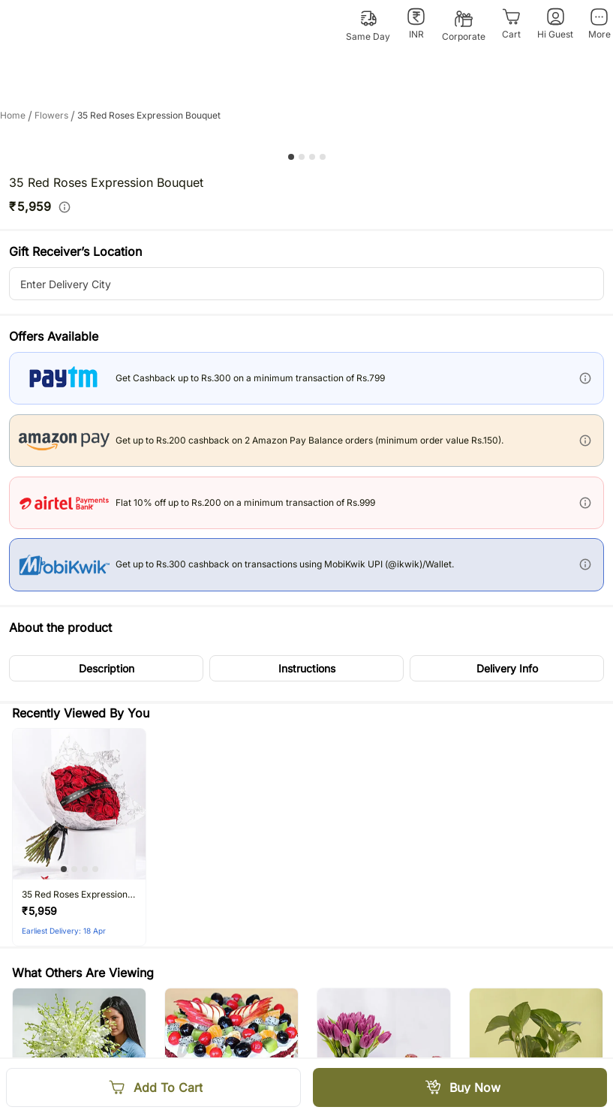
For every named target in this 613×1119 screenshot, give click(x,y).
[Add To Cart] (153, 1087)
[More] (599, 24)
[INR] (416, 24)
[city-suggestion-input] (306, 283)
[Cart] (511, 24)
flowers (56, 115)
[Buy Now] (460, 1087)
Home (17, 115)
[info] (64, 207)
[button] (106, 668)
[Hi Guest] (555, 24)
